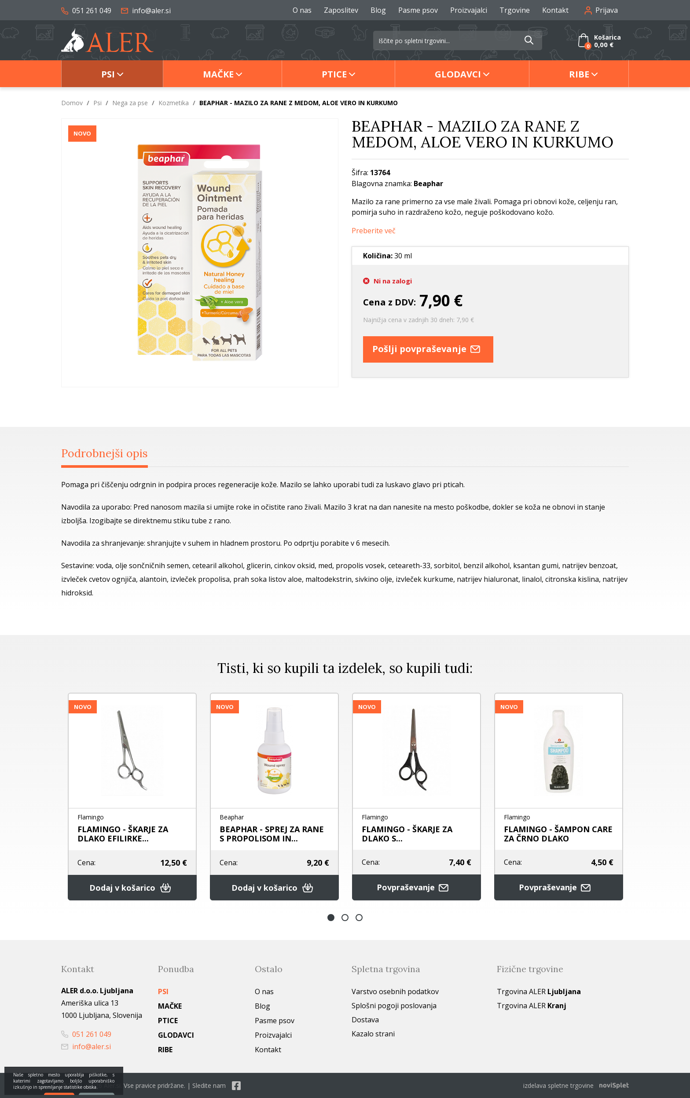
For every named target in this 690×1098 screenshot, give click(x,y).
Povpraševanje (417, 887)
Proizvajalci (468, 10)
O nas (302, 10)
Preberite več (374, 230)
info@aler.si (146, 10)
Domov (72, 103)
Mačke (218, 74)
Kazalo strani (373, 1034)
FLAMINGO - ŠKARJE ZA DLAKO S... (407, 834)
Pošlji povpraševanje (428, 349)
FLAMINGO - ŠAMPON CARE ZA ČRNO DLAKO (558, 834)
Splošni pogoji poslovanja (394, 1005)
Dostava (365, 1020)
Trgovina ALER (539, 991)
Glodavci (458, 74)
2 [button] (345, 917)
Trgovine (514, 10)
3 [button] (359, 917)
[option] (132, 796)
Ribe (579, 74)
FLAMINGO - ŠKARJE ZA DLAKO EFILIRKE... (122, 834)
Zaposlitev (341, 10)
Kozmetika (173, 103)
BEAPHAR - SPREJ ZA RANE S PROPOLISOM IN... (272, 834)
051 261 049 (86, 10)
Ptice (334, 74)
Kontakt (555, 10)
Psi (108, 74)
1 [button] (330, 917)
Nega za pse (130, 103)
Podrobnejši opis (104, 453)
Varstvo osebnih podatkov (395, 991)
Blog (378, 10)
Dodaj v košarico (132, 887)
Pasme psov (418, 10)
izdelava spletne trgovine (558, 1085)
